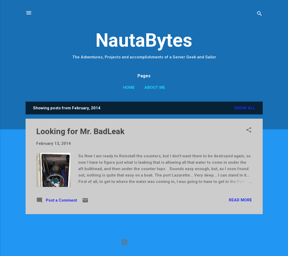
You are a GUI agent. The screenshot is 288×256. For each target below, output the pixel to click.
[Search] (259, 14)
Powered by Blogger (144, 242)
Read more (240, 200)
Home (129, 87)
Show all (244, 108)
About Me (154, 87)
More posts (144, 224)
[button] (249, 131)
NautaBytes (144, 40)
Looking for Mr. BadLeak (80, 131)
